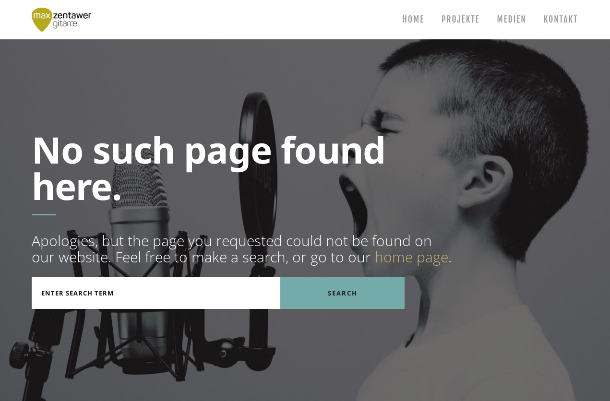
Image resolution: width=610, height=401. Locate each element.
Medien (511, 19)
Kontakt (560, 19)
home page (411, 257)
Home (411, 19)
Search (343, 293)
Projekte (459, 19)
